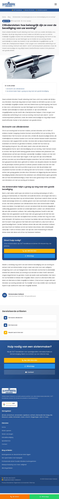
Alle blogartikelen (7, 468)
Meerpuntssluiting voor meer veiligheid (14, 465)
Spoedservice (6, 441)
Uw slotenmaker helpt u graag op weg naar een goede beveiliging (28, 91)
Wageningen (35, 417)
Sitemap (32, 483)
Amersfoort (10, 415)
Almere (4, 415)
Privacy (4, 483)
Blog (9, 17)
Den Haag (46, 415)
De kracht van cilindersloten (15, 89)
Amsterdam (19, 415)
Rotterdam (16, 417)
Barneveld (39, 415)
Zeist (40, 417)
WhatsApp (29, 256)
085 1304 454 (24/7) (9, 478)
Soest (23, 417)
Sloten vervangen (7, 434)
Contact (29, 372)
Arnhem (33, 415)
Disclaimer (10, 483)
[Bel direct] (15, 496)
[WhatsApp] (44, 496)
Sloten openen (6, 430)
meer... (47, 417)
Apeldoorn (26, 415)
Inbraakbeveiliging (7, 437)
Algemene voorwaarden (21, 483)
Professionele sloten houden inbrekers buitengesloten (19, 461)
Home (4, 17)
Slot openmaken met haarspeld (12, 458)
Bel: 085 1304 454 (29, 251)
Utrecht (27, 417)
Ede (51, 415)
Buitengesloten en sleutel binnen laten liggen (16, 454)
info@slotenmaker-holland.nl (12, 480)
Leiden (11, 417)
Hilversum (5, 417)
